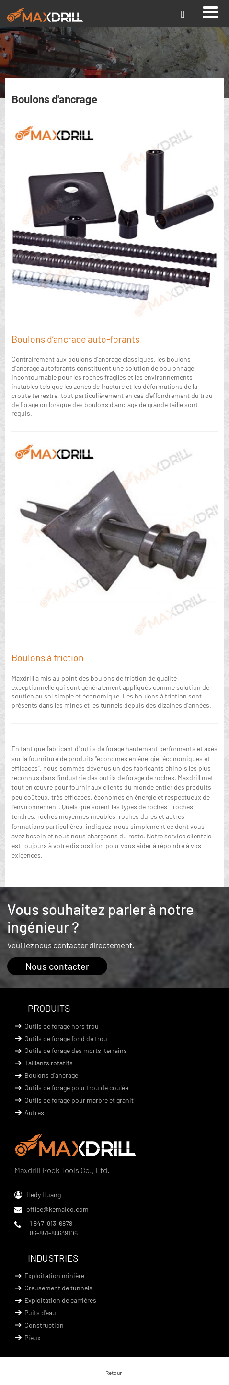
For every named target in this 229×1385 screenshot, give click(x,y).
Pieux (32, 1337)
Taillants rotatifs (48, 1063)
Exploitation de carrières (60, 1300)
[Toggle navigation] (210, 12)
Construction (44, 1325)
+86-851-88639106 (52, 1233)
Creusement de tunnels (58, 1288)
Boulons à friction (47, 657)
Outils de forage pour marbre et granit (79, 1100)
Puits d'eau (40, 1313)
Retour (113, 1372)
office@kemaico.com (57, 1209)
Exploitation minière (54, 1275)
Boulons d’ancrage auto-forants (75, 338)
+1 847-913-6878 (49, 1223)
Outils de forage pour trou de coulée (76, 1088)
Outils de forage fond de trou (65, 1038)
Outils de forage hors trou (61, 1026)
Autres (34, 1112)
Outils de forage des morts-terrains (75, 1050)
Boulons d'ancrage (51, 1075)
